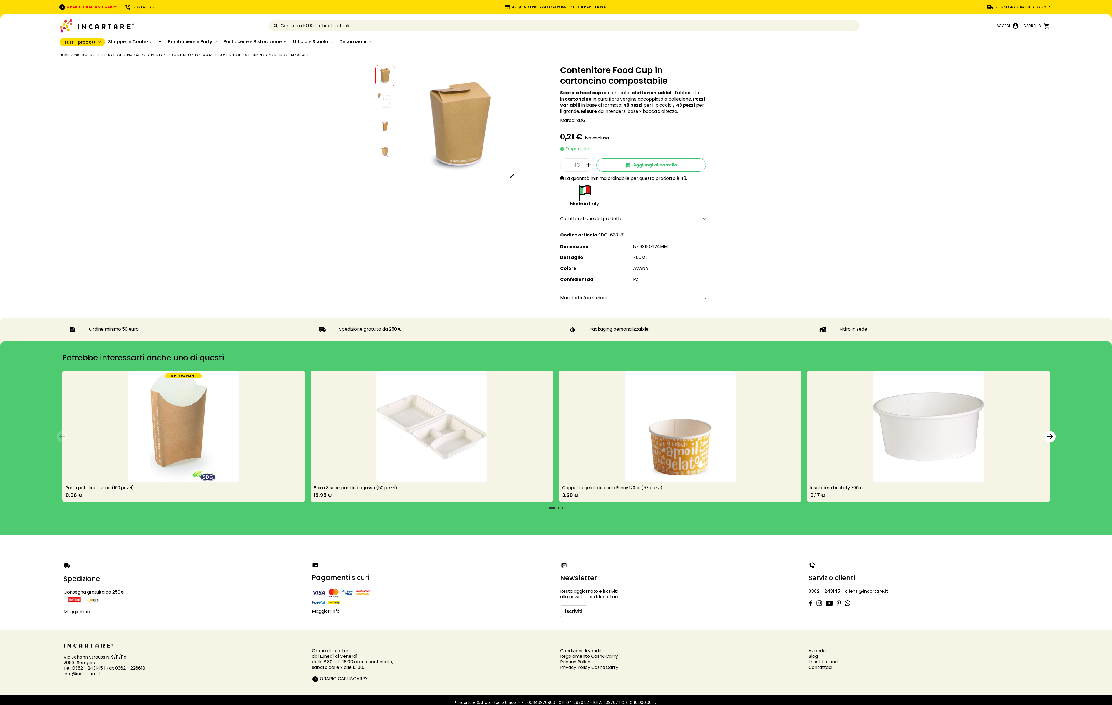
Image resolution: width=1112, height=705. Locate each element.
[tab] (633, 219)
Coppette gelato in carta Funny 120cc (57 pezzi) (612, 487)
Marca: (567, 121)
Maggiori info (77, 612)
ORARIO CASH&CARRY (344, 679)
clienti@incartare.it (866, 591)
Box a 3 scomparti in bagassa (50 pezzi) (355, 487)
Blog (813, 656)
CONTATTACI (140, 6)
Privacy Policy (575, 662)
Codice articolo (578, 235)
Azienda (817, 650)
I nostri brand (823, 662)
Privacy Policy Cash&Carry (589, 667)
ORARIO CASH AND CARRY (88, 6)
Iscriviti (573, 611)
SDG (581, 120)
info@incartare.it (82, 674)
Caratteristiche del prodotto (633, 219)
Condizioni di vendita (582, 650)
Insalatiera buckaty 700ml (836, 487)
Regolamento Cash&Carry (589, 656)
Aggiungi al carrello (651, 165)
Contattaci (820, 667)
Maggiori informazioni (633, 298)
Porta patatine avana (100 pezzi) (100, 487)
